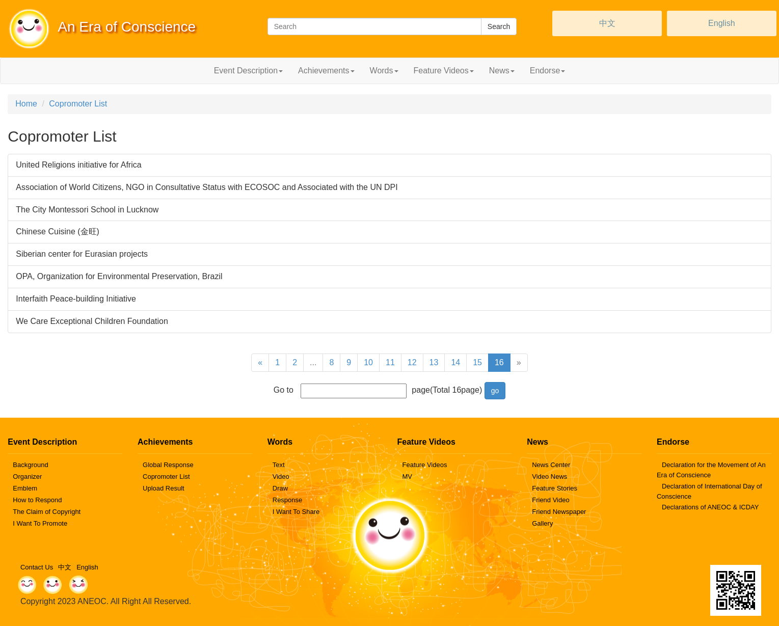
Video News (549, 476)
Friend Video (550, 500)
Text (279, 465)
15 (477, 362)
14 (455, 362)
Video (281, 476)
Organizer (27, 476)
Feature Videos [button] (444, 70)
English (721, 23)
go (495, 391)
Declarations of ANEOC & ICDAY (710, 507)
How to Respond (37, 500)
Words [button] (384, 70)
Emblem (25, 488)
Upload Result (163, 488)
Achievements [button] (326, 70)
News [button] (502, 70)
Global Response (168, 465)
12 (412, 362)
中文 (607, 23)
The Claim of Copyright (46, 511)
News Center (551, 465)
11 (390, 362)
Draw (280, 488)
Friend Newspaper (559, 511)
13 (434, 362)
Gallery (542, 523)
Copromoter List (78, 103)
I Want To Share (296, 511)
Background (30, 465)
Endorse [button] (548, 70)
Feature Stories (554, 488)
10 (368, 362)
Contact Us (36, 567)
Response (288, 500)
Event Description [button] (248, 70)
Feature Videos (424, 465)
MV (407, 476)
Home (26, 103)
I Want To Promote (40, 523)
